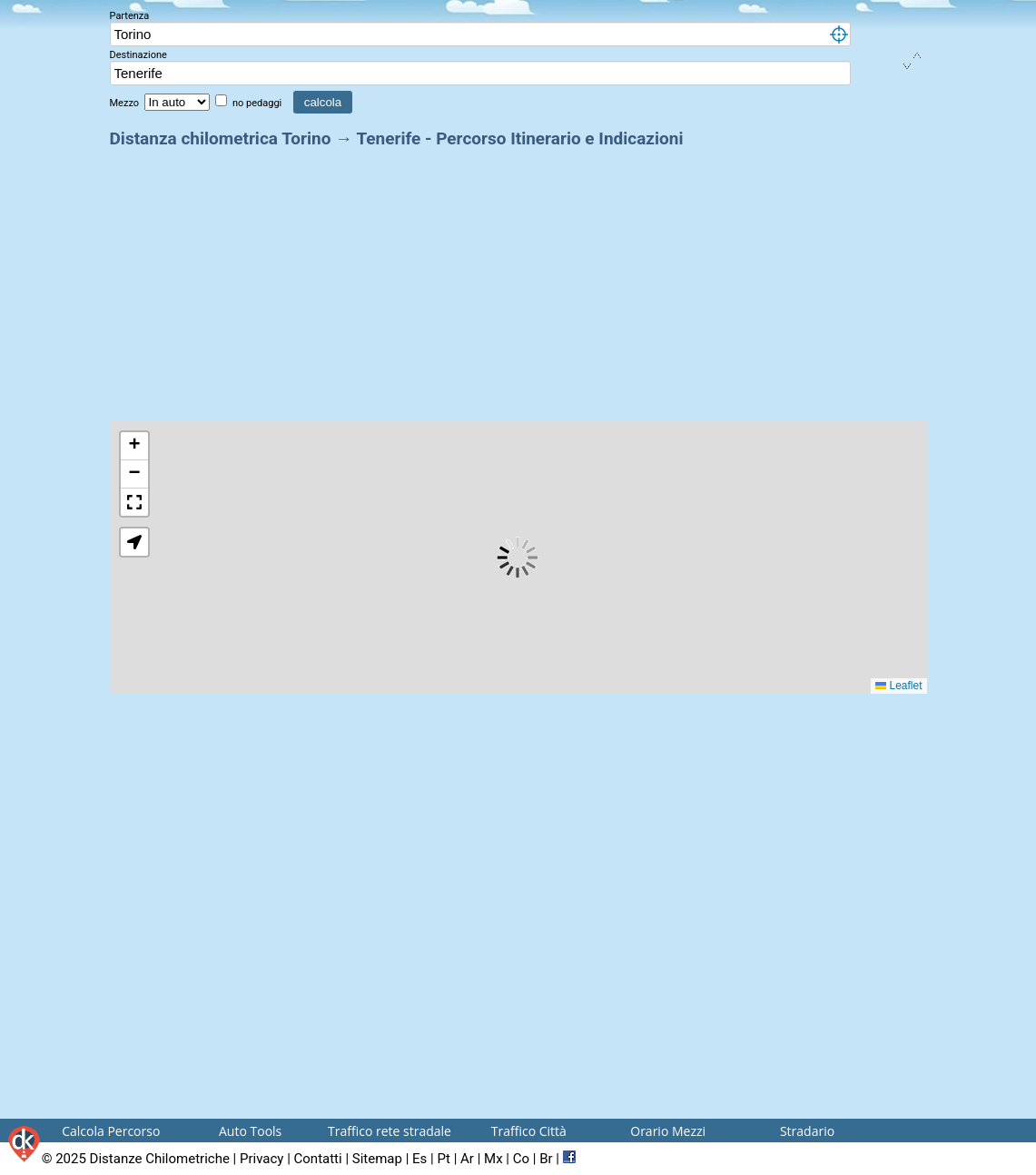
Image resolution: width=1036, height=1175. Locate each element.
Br (545, 1158)
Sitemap (377, 1158)
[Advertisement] (518, 280)
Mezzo (126, 103)
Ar (467, 1158)
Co (521, 1158)
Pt (443, 1158)
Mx (493, 1158)
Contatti (318, 1158)
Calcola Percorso (111, 1131)
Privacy (261, 1158)
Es (419, 1158)
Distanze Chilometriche (160, 1158)
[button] (134, 446)
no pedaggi (258, 103)
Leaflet (898, 685)
